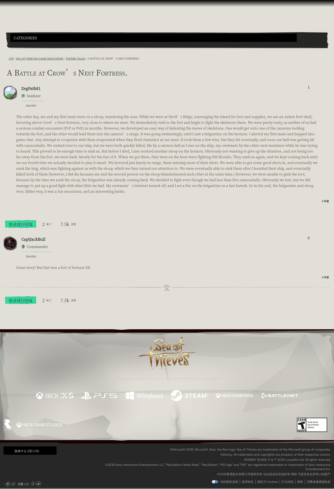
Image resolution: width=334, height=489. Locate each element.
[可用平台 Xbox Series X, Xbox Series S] (55, 396)
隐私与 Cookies (267, 482)
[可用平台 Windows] (144, 396)
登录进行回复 (21, 224)
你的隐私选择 (229, 482)
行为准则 (288, 482)
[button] (153, 38)
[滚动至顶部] (7, 483)
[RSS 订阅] (6, 58)
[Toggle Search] (22, 44)
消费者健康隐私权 (319, 482)
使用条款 (248, 482)
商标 (300, 482)
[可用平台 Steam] (189, 396)
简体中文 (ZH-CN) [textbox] (26, 451)
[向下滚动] (33, 484)
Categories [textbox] (25, 38)
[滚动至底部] (38, 483)
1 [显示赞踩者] (309, 87)
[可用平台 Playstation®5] (100, 396)
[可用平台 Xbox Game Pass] (234, 396)
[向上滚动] (13, 484)
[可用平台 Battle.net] (279, 396)
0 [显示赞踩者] (309, 238)
